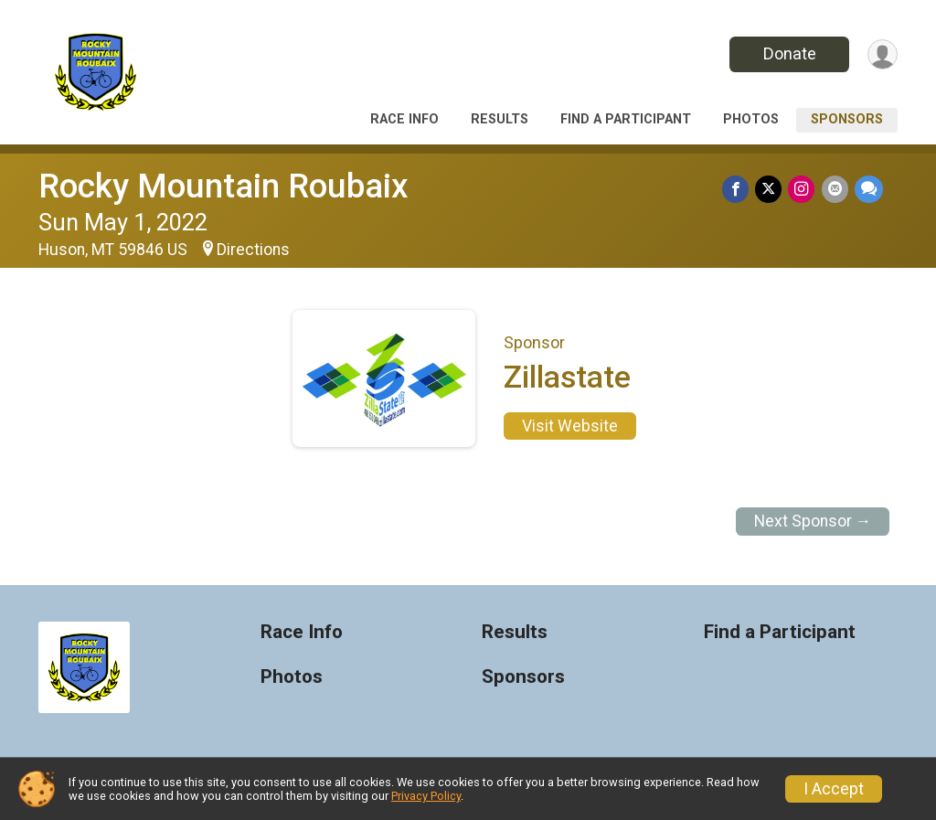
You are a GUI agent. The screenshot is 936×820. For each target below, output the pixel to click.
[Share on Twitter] (772, 189)
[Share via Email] (836, 189)
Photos (751, 119)
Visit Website (570, 426)
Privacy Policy (426, 796)
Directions (253, 249)
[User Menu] (881, 54)
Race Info (404, 119)
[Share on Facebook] (740, 189)
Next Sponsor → (813, 521)
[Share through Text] (869, 189)
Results (499, 119)
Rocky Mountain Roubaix (223, 186)
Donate (786, 53)
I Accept (833, 789)
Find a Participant (625, 119)
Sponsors (847, 119)
